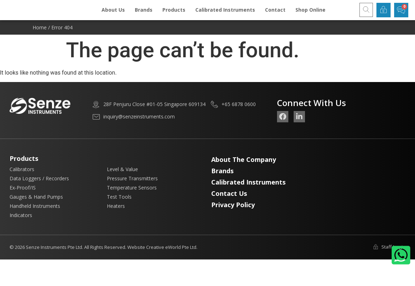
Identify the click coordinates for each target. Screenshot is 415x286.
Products (173, 14)
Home (40, 35)
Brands (143, 14)
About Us (113, 14)
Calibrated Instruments (225, 14)
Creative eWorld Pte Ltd (171, 255)
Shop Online (310, 14)
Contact (275, 14)
